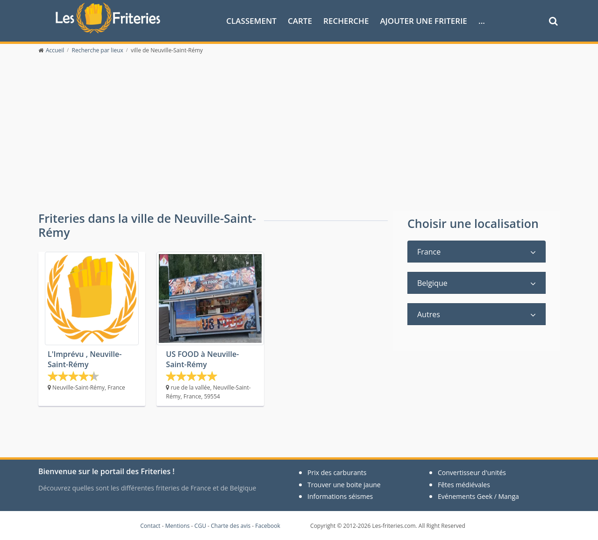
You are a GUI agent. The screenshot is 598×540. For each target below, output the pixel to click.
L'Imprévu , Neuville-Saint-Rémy (84, 359)
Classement (251, 20)
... (481, 20)
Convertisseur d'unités (472, 472)
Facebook (267, 526)
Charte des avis (230, 526)
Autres (428, 314)
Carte (300, 20)
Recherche (346, 20)
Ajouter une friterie (423, 20)
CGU (200, 526)
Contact (150, 526)
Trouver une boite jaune (344, 484)
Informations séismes (340, 496)
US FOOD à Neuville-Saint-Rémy (202, 359)
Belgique (432, 283)
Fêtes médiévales (464, 484)
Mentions (177, 526)
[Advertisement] (299, 141)
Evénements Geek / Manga (478, 496)
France (429, 252)
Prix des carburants (337, 472)
